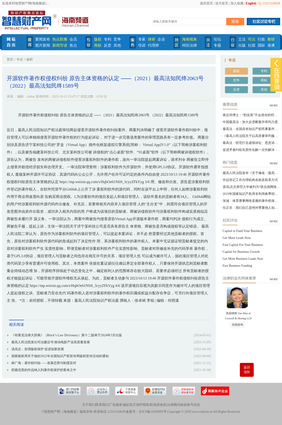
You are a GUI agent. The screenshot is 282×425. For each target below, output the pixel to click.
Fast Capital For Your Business (243, 245)
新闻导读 (59, 45)
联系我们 (101, 404)
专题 (217, 45)
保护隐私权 (144, 404)
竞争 (117, 39)
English (251, 3)
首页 (10, 59)
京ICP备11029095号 (152, 411)
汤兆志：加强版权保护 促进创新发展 (37, 349)
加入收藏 (237, 3)
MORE (274, 105)
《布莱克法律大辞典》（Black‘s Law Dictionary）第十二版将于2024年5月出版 (66, 335)
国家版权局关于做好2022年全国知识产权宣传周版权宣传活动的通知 (60, 356)
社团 (251, 45)
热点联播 (59, 39)
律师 (151, 39)
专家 (142, 39)
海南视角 (189, 39)
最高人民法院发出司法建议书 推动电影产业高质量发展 (50, 342)
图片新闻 (42, 45)
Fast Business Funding (237, 265)
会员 (73, 39)
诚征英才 (129, 404)
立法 (242, 39)
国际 (261, 45)
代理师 (153, 45)
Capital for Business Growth (241, 252)
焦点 (73, 45)
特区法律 (189, 45)
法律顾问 (173, 404)
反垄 (107, 45)
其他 (117, 45)
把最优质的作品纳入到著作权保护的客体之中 (43, 370)
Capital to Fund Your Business (242, 231)
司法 (251, 39)
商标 (97, 45)
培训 (142, 45)
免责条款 (159, 404)
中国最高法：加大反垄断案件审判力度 (250, 122)
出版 (242, 45)
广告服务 (115, 404)
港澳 (271, 45)
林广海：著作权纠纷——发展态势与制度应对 (43, 363)
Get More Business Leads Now (243, 258)
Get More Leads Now (237, 238)
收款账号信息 (190, 404)
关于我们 (88, 404)
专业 (19, 59)
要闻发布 (42, 39)
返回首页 (206, 3)
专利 (107, 39)
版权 (97, 39)
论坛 (217, 39)
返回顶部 (247, 370)
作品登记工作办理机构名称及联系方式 (250, 180)
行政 (261, 39)
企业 (161, 39)
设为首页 (221, 3)
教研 (271, 39)
